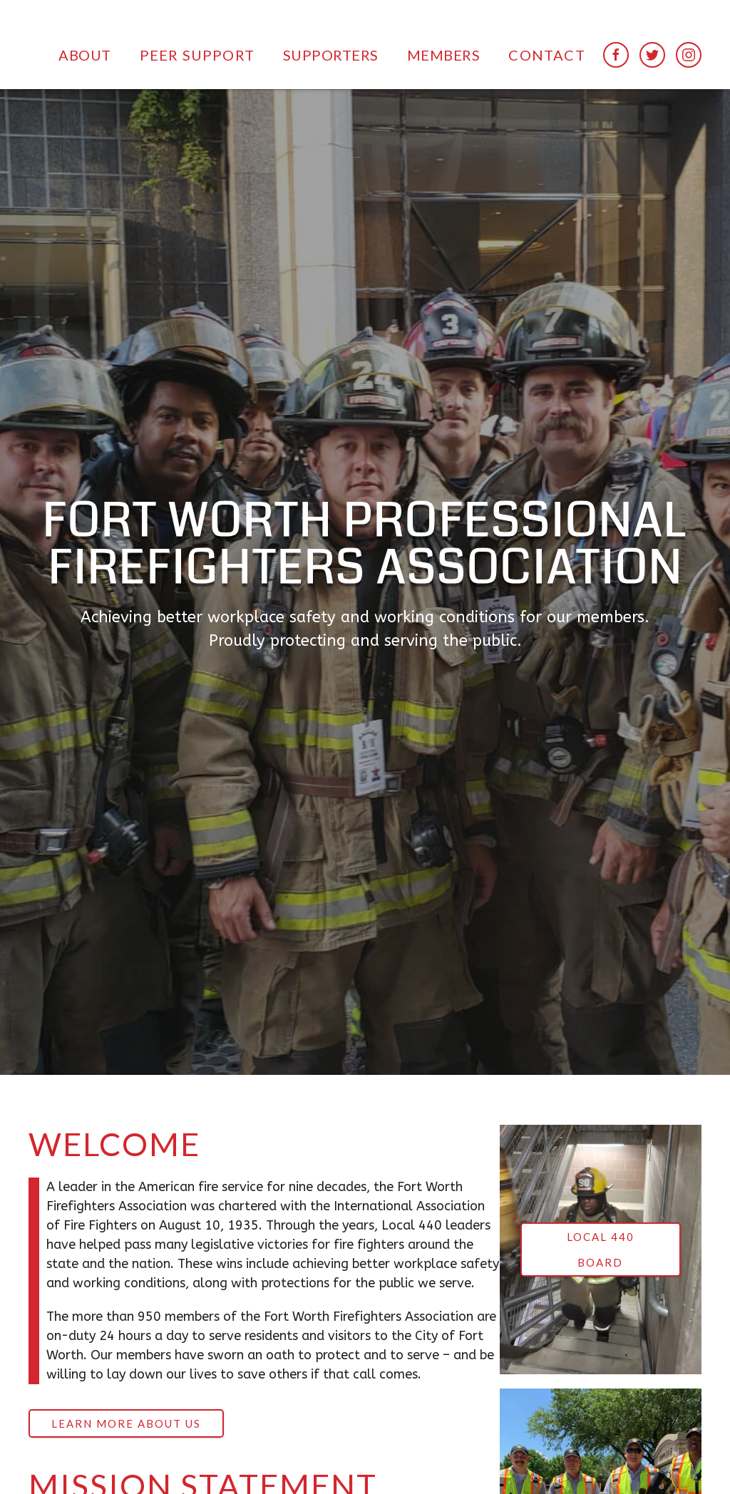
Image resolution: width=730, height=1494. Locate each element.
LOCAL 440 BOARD (600, 1249)
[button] (84, 54)
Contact (546, 54)
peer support (197, 54)
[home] (88, 17)
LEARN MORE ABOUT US (126, 1423)
